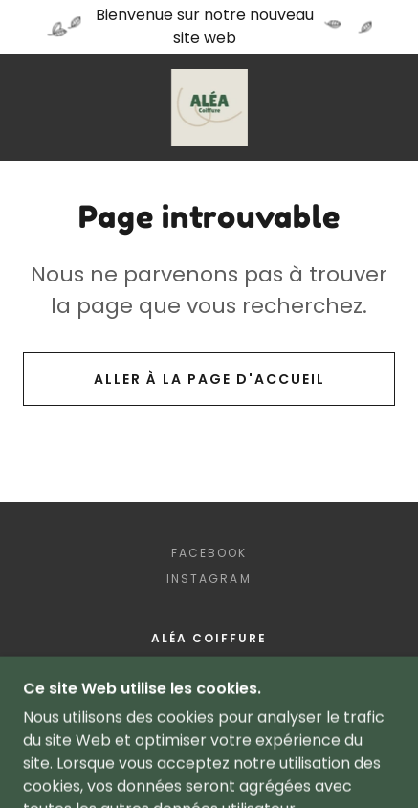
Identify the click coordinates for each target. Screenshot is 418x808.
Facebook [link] (209, 553)
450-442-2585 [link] (208, 670)
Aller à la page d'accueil (209, 379)
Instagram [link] (208, 579)
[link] (209, 107)
